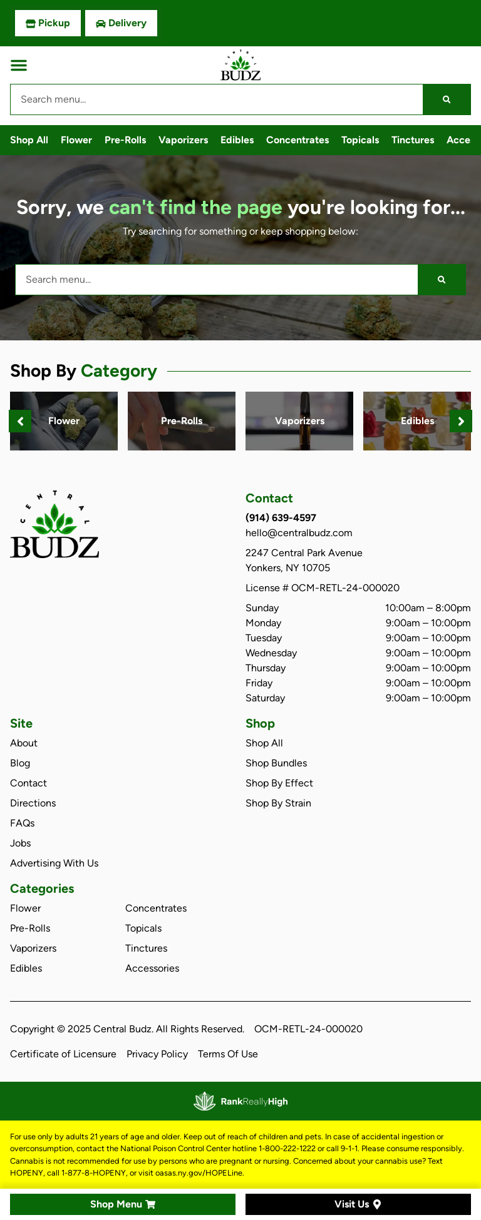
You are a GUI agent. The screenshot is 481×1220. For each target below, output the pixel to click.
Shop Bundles (276, 763)
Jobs (20, 843)
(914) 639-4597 (281, 518)
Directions (33, 803)
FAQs (22, 823)
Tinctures (412, 140)
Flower (76, 140)
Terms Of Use (228, 1054)
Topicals (360, 140)
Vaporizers (183, 140)
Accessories (152, 968)
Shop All (29, 140)
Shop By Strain (278, 803)
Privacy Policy (157, 1054)
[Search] (446, 99)
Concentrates (297, 140)
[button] (19, 65)
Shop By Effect (279, 783)
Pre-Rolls (125, 140)
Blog (20, 763)
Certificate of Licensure (63, 1054)
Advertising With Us (54, 863)
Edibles (237, 140)
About (24, 743)
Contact (28, 783)
